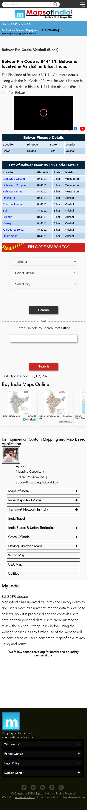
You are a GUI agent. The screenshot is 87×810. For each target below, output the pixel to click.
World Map (16, 555)
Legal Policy (11, 763)
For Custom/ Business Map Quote (20, 30)
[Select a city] (43, 284)
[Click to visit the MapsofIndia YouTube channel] (81, 129)
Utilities (13, 573)
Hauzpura (9, 197)
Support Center (13, 773)
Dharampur (10, 236)
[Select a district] (43, 273)
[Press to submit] (56, 4)
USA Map (15, 564)
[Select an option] (43, 261)
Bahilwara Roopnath (15, 185)
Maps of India (18, 491)
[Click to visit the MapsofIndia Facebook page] (74, 129)
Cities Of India (18, 537)
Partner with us (13, 754)
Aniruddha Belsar (13, 229)
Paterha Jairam (12, 204)
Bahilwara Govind (14, 178)
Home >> (8, 24)
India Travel (16, 518)
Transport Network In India (28, 509)
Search (43, 310)
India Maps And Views (24, 500)
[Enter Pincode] (43, 338)
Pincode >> (23, 24)
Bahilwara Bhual (13, 191)
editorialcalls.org (25, 797)
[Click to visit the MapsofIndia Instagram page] (68, 129)
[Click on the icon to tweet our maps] (62, 129)
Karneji (7, 223)
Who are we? (12, 744)
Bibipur (7, 216)
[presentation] (38, 299)
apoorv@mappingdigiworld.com (19, 33)
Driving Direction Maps (25, 546)
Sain (5, 210)
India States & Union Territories (31, 528)
